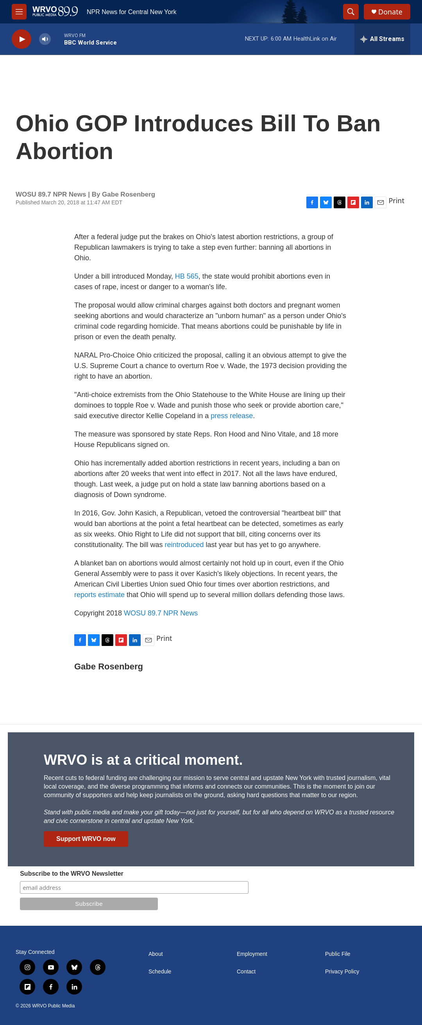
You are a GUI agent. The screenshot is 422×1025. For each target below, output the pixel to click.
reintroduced (184, 545)
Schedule (159, 972)
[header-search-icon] (351, 12)
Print (396, 200)
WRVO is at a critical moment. (143, 760)
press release (232, 416)
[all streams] (382, 39)
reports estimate (99, 595)
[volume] (45, 39)
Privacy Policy (342, 972)
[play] (21, 39)
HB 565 (186, 276)
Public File (337, 954)
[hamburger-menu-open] (19, 12)
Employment (252, 954)
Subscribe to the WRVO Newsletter (71, 873)
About (155, 954)
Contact (246, 972)
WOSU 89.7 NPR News (161, 613)
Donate (390, 12)
